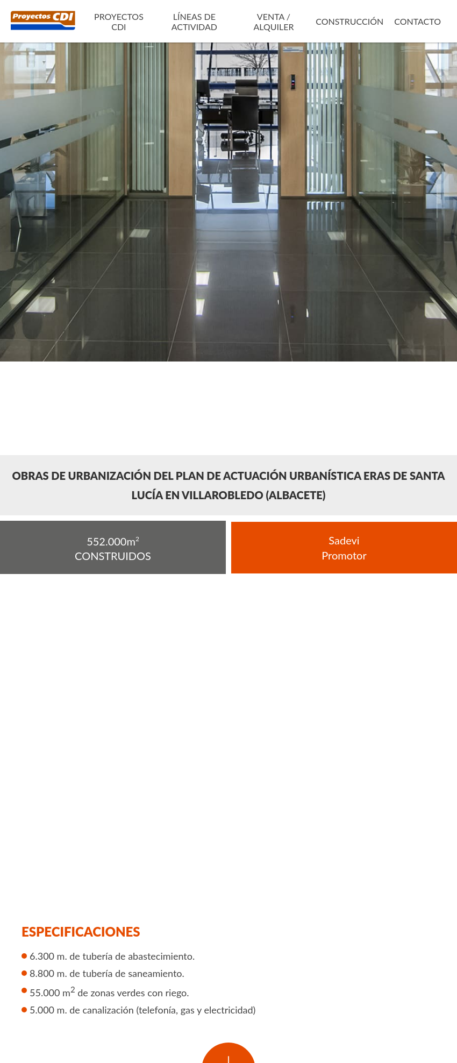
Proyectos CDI (119, 21)
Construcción (349, 21)
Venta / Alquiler (273, 21)
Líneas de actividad (194, 21)
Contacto (417, 21)
